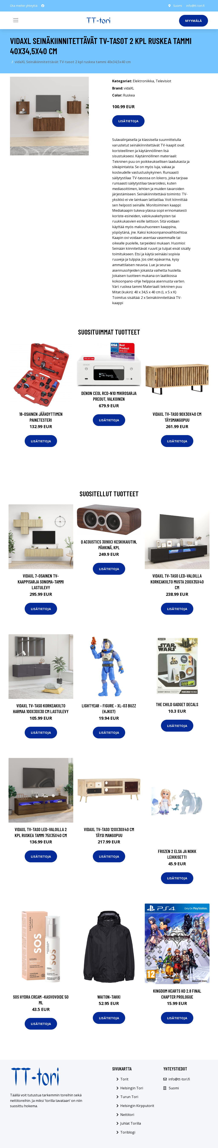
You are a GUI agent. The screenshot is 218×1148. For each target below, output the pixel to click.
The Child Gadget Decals (177, 704)
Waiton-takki (108, 996)
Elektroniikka (143, 81)
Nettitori (127, 1114)
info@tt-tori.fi (195, 6)
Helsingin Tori (131, 1088)
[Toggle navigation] (16, 20)
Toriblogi (127, 1132)
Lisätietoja (128, 121)
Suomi (177, 6)
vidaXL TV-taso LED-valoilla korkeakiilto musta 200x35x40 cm (177, 581)
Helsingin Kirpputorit (137, 1105)
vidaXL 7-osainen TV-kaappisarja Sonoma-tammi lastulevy (41, 581)
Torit (124, 1079)
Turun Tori (129, 1096)
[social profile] (43, 6)
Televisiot (163, 81)
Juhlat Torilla (130, 1123)
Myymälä (193, 20)
